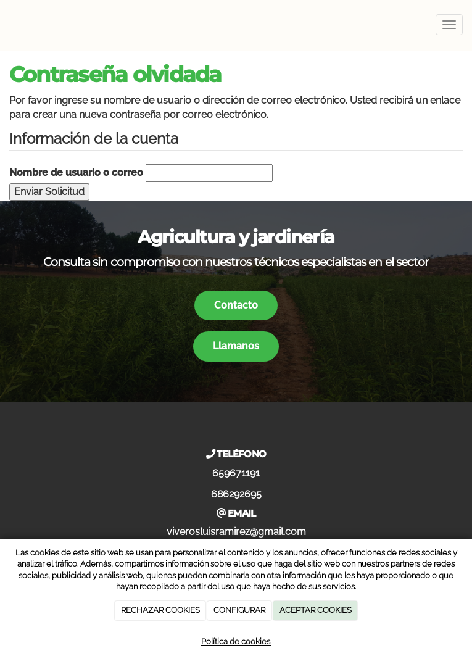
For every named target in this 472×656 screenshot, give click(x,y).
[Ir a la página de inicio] (6, 24)
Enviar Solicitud (49, 191)
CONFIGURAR (239, 610)
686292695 (236, 494)
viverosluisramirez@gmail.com (236, 532)
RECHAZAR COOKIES (160, 610)
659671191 (236, 473)
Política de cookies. (236, 641)
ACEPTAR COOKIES (315, 610)
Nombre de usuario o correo (76, 172)
